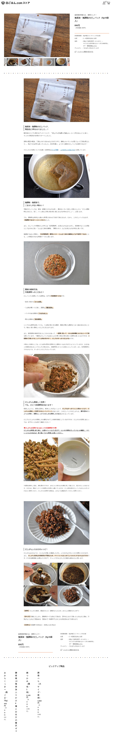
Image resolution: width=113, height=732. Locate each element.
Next (66, 62)
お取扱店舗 (45, 716)
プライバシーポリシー (61, 716)
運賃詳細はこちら (92, 49)
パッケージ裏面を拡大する (84, 56)
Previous (7, 62)
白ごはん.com (103, 2)
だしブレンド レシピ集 (92, 716)
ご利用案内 (32, 716)
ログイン (77, 716)
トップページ (19, 716)
